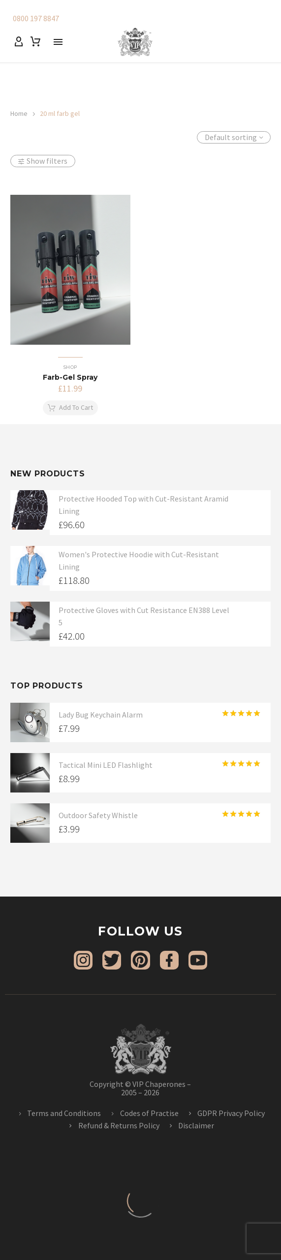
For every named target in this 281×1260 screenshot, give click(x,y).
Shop (70, 367)
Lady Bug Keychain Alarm (101, 715)
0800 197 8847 (36, 18)
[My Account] (19, 42)
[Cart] (35, 42)
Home (19, 113)
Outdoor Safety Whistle (98, 815)
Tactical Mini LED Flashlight (106, 765)
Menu (58, 42)
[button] (70, 407)
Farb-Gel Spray (70, 377)
